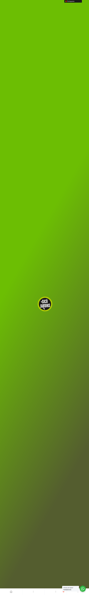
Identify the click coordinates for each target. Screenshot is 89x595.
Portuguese (69, 1)
